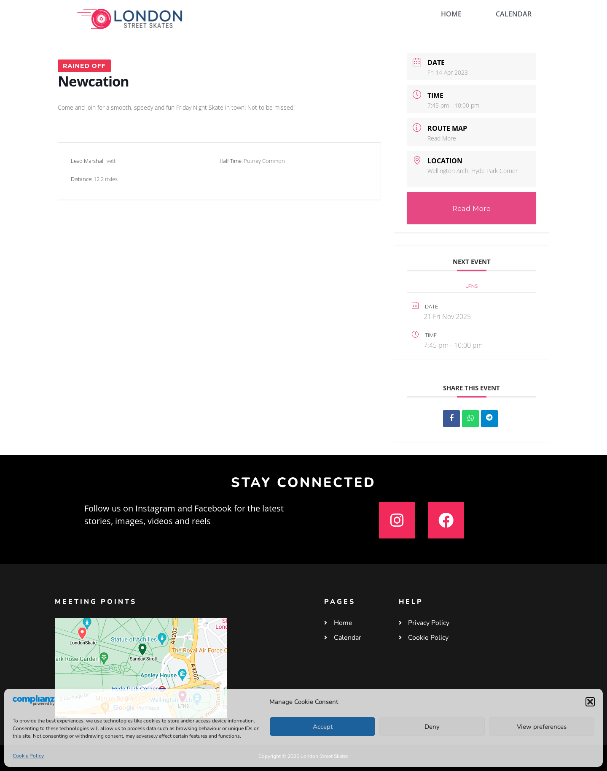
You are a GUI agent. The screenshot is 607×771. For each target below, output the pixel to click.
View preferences (542, 726)
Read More (441, 138)
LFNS (471, 286)
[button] (590, 702)
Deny (432, 726)
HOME (451, 14)
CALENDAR (514, 14)
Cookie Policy (28, 755)
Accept (323, 726)
